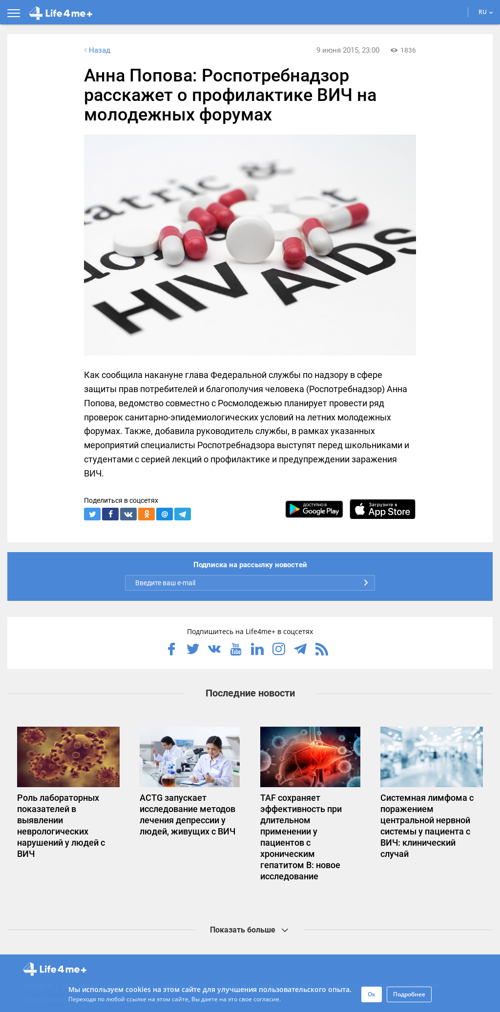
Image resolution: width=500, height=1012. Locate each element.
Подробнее (409, 994)
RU (486, 12)
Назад (96, 50)
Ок (371, 994)
